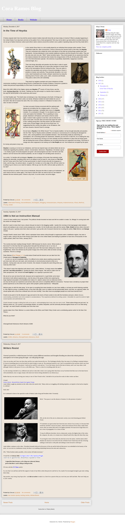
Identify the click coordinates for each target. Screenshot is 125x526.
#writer (11, 205)
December (103, 86)
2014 (100, 105)
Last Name (100, 144)
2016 (100, 99)
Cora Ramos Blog (21, 8)
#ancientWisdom (26, 202)
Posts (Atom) (50, 509)
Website (33, 20)
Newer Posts (7, 502)
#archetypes (35, 202)
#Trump (5, 205)
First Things (18, 255)
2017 (100, 83)
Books (21, 20)
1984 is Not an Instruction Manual (21, 216)
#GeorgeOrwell (23, 337)
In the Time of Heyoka (15, 30)
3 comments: (26, 334)
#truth (37, 337)
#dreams (15, 337)
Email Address (101, 132)
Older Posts (85, 502)
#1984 (10, 337)
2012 (100, 110)
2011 (100, 113)
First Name (100, 138)
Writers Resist (11, 348)
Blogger (72, 522)
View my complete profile (103, 47)
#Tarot (76, 202)
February (103, 95)
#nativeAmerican (68, 202)
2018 (100, 80)
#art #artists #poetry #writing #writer (18, 495)
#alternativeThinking (14, 202)
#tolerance (31, 337)
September (103, 92)
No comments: (26, 200)
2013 (100, 107)
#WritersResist (34, 495)
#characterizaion (51, 202)
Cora (109, 30)
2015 (100, 102)
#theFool (81, 202)
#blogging (43, 202)
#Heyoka (59, 202)
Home (9, 20)
